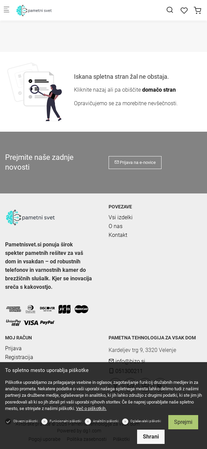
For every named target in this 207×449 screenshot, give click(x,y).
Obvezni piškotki (25, 421)
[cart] (197, 10)
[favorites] (184, 10)
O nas (116, 226)
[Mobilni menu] (6, 10)
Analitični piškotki (105, 421)
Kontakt (118, 235)
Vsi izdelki (121, 217)
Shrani (151, 436)
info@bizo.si (127, 361)
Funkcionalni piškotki (65, 421)
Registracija (19, 357)
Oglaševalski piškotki (145, 421)
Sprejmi (183, 422)
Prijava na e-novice (135, 162)
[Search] (169, 10)
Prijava (13, 348)
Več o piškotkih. (91, 408)
